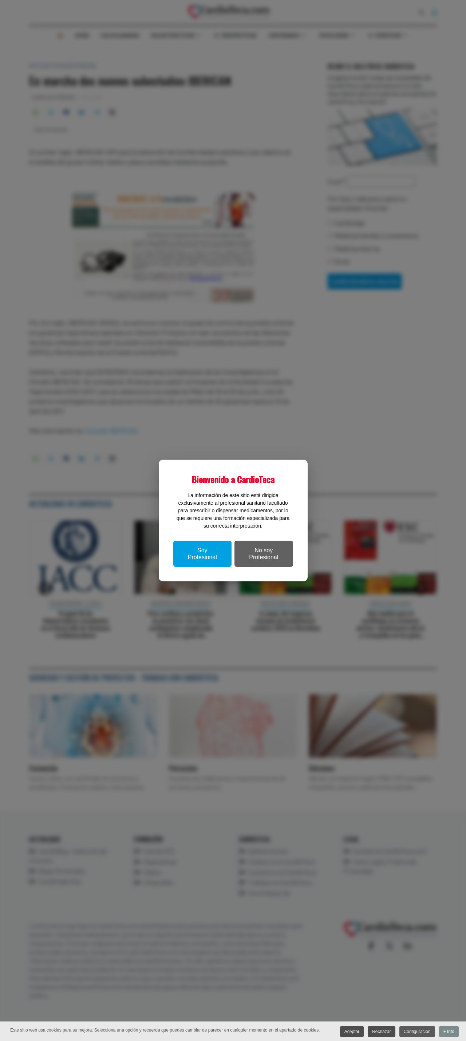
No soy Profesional (263, 553)
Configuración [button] (416, 1031)
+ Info (448, 1031)
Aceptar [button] (349, 1031)
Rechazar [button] (380, 1031)
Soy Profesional (202, 553)
